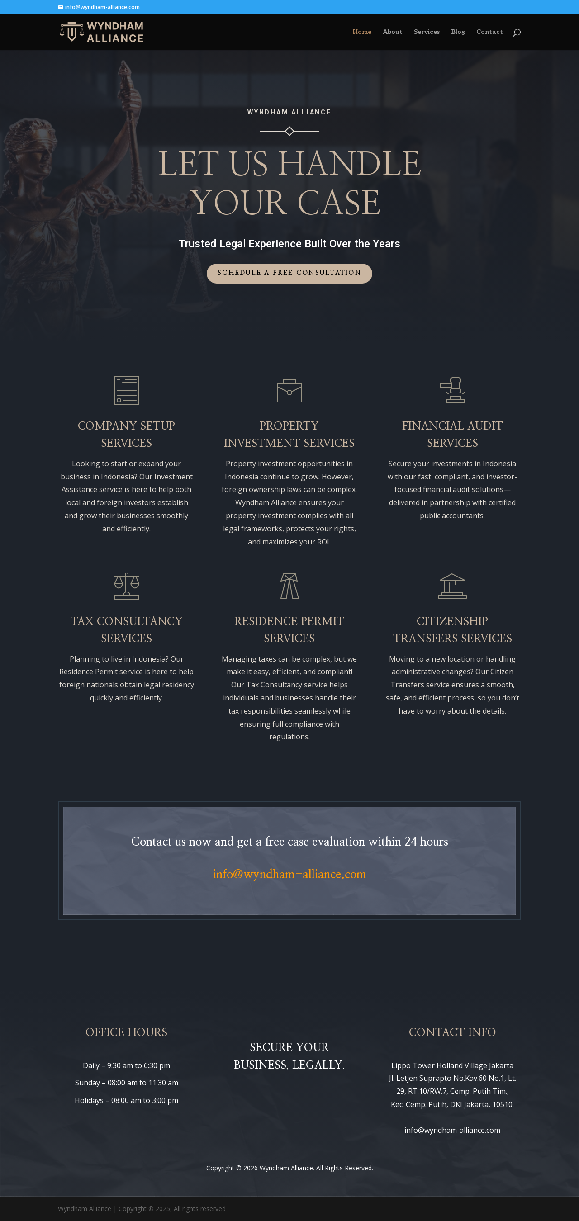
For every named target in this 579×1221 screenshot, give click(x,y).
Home (361, 32)
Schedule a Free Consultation (289, 273)
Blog (458, 32)
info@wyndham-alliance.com (289, 874)
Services (427, 32)
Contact (489, 32)
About (393, 32)
